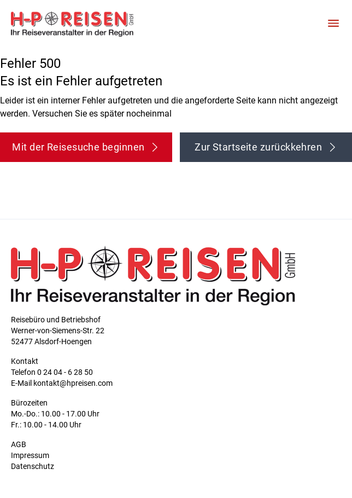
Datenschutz (32, 466)
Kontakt (24, 361)
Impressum (30, 455)
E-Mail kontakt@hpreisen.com (62, 383)
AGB (18, 444)
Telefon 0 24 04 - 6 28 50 (52, 372)
